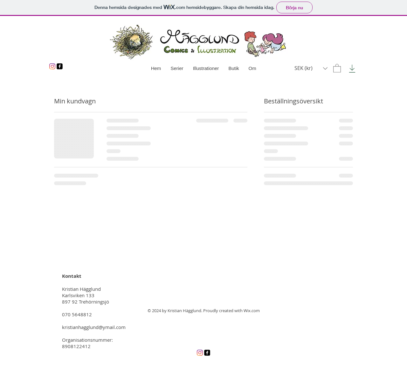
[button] (337, 68)
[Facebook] (60, 66)
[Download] (352, 68)
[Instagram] (52, 66)
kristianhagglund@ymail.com (94, 327)
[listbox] (311, 68)
